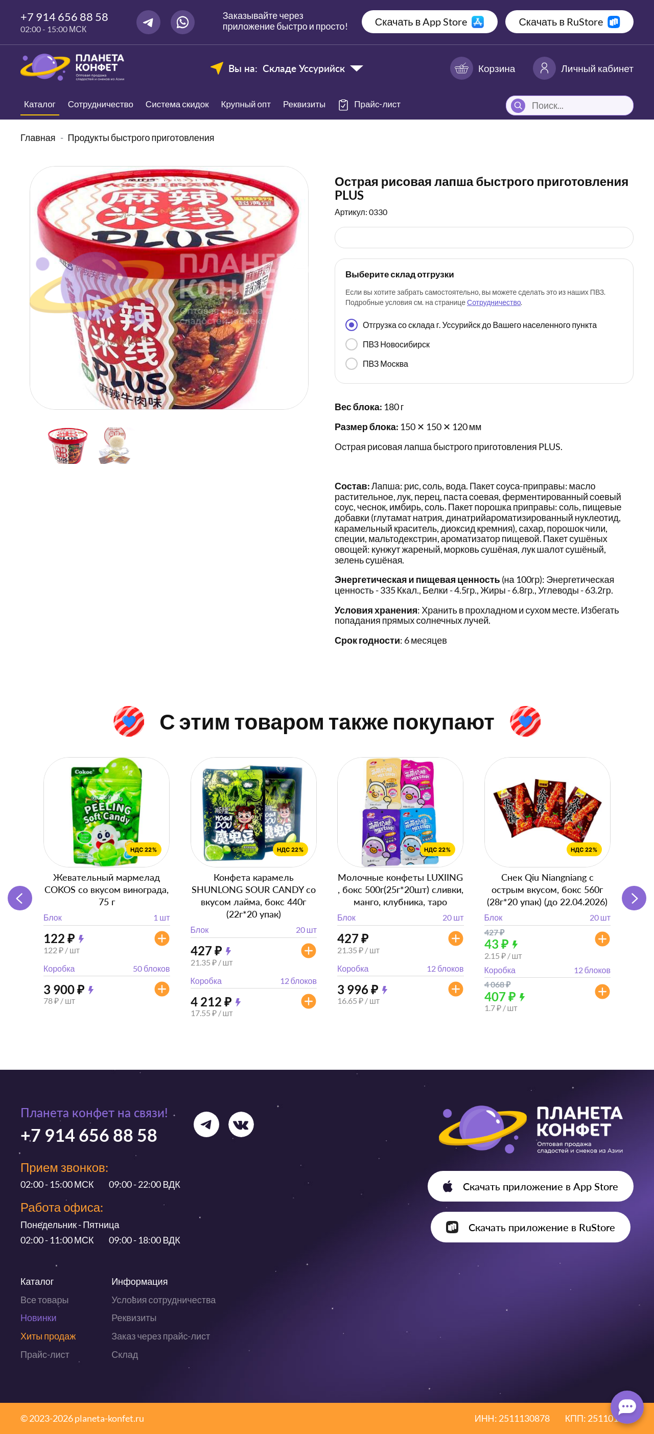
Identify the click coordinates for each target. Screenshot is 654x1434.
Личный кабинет (583, 68)
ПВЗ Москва (376, 364)
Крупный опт (246, 104)
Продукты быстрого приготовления (141, 137)
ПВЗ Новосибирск (387, 344)
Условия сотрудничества (163, 1299)
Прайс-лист (44, 1354)
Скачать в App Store (421, 21)
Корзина (482, 68)
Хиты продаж (48, 1336)
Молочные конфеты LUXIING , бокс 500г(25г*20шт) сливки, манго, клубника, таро (400, 889)
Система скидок (177, 104)
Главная (38, 137)
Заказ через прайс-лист (160, 1336)
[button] (634, 898)
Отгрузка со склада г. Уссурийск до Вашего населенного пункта (471, 325)
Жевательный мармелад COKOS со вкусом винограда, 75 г (106, 889)
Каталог (40, 104)
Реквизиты (304, 104)
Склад (124, 1354)
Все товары (44, 1299)
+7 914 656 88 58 (64, 16)
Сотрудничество (100, 104)
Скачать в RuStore (561, 21)
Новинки (38, 1317)
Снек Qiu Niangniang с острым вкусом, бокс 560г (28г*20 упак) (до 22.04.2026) (547, 889)
